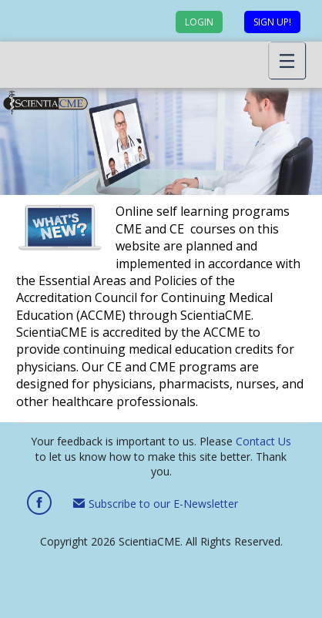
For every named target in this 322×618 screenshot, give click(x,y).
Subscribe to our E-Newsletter (155, 503)
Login (199, 22)
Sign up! (272, 22)
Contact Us (263, 441)
